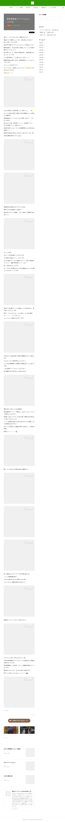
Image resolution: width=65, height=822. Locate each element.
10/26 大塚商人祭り (8, 776)
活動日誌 (35, 7)
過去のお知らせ (51, 34)
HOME (11, 7)
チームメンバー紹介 (45, 29)
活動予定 (28, 7)
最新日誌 (42, 32)
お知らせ (42, 34)
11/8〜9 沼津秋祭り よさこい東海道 (12, 749)
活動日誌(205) (6, 710)
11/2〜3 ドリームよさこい (10, 762)
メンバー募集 (19, 7)
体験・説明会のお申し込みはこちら (18, 720)
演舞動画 (43, 7)
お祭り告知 (55, 29)
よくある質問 (52, 7)
